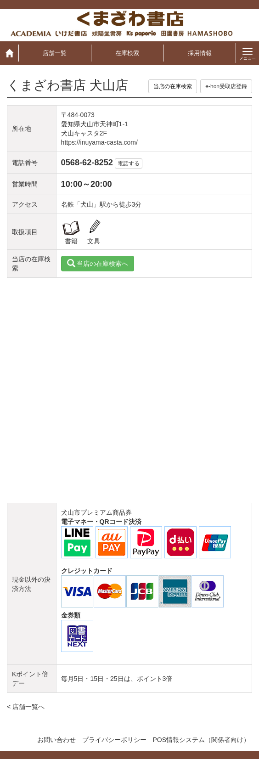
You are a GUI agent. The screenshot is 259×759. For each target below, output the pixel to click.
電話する (129, 163)
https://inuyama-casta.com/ (99, 142)
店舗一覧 (55, 53)
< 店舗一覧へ (26, 706)
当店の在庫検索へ (98, 263)
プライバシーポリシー (114, 739)
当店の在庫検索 (172, 86)
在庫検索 (127, 53)
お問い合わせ (56, 739)
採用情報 (200, 53)
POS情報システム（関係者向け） (201, 739)
